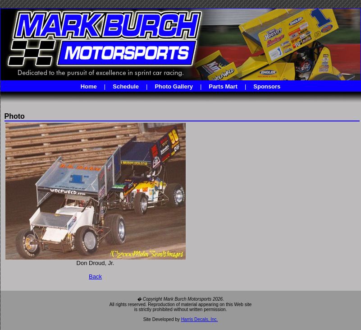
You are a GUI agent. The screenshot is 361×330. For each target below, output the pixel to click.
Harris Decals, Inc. (199, 319)
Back (95, 276)
